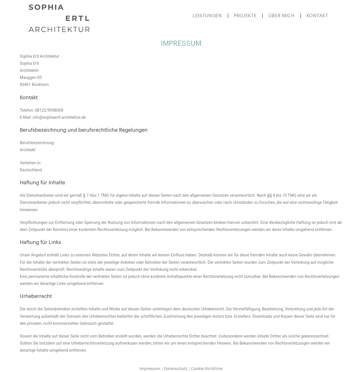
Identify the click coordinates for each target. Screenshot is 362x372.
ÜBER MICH (281, 16)
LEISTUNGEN (207, 16)
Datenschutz (175, 369)
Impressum (149, 369)
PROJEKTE (245, 16)
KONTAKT (317, 16)
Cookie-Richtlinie (207, 369)
